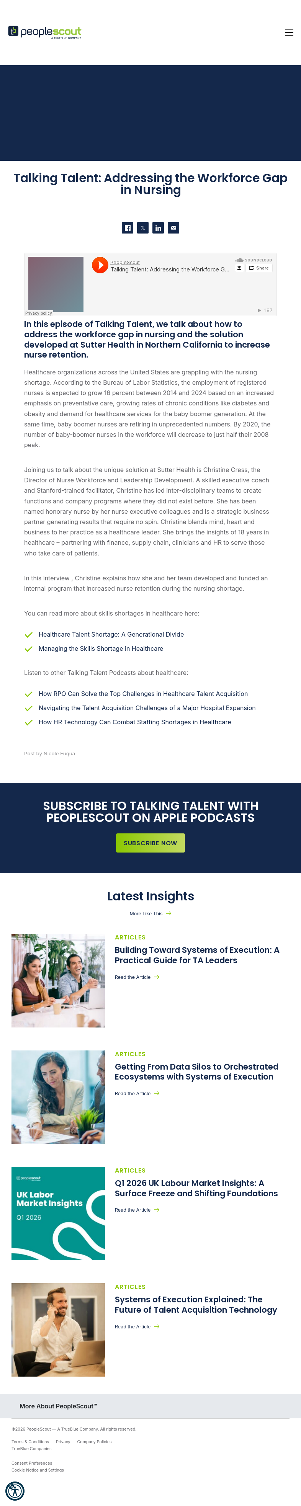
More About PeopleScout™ (58, 1415)
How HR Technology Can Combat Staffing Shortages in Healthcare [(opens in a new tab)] (135, 722)
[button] (15, 1491)
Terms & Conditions (30, 1450)
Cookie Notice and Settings (37, 1479)
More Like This (145, 913)
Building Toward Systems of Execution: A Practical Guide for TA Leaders (197, 955)
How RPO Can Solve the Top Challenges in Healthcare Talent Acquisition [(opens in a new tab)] (143, 693)
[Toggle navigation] (289, 32)
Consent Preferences (31, 1472)
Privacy (63, 1450)
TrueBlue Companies (31, 1457)
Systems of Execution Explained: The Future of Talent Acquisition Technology (196, 1311)
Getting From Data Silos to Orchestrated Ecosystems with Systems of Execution (196, 1074)
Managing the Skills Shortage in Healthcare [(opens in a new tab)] (101, 648)
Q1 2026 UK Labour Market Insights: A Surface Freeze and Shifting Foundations (196, 1192)
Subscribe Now (150, 843)
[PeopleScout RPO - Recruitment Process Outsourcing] (46, 32)
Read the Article (132, 977)
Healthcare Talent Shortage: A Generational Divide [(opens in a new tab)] (111, 634)
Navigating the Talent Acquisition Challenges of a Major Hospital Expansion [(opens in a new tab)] (147, 708)
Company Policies (94, 1450)
